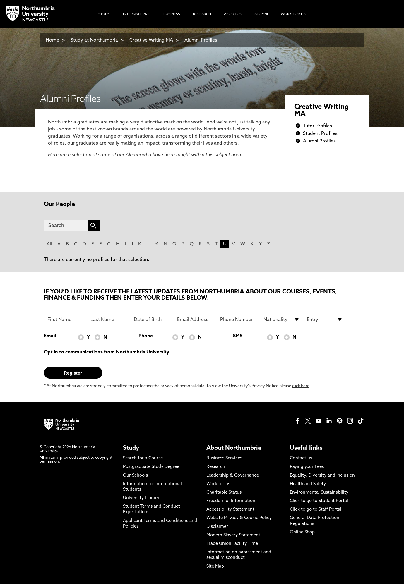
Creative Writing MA (151, 40)
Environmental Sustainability (319, 492)
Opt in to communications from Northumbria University (106, 352)
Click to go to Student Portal (319, 501)
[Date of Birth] (152, 319)
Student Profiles (320, 133)
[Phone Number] (238, 319)
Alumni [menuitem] (261, 14)
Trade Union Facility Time (232, 544)
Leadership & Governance (232, 475)
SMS (237, 336)
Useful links (306, 448)
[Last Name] (109, 319)
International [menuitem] (136, 14)
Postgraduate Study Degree (151, 467)
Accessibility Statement (230, 509)
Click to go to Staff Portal (315, 509)
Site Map (215, 566)
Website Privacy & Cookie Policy (239, 518)
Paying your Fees (307, 467)
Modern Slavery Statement (233, 535)
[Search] (66, 225)
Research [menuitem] (202, 14)
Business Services (224, 458)
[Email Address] (195, 319)
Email (50, 336)
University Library (141, 498)
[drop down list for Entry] (325, 319)
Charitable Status (224, 492)
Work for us (218, 484)
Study (131, 448)
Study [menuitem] (104, 14)
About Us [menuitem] (233, 14)
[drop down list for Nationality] (282, 319)
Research (215, 467)
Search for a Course (143, 458)
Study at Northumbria (94, 40)
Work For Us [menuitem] (293, 14)
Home (52, 40)
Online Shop (302, 532)
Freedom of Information (230, 501)
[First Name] (65, 319)
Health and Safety (308, 484)
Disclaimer (217, 527)
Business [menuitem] (171, 14)
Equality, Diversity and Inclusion (322, 475)
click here (300, 386)
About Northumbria (233, 448)
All (49, 244)
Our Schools (135, 475)
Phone (145, 336)
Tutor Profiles (317, 126)
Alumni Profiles (200, 40)
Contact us (301, 458)
